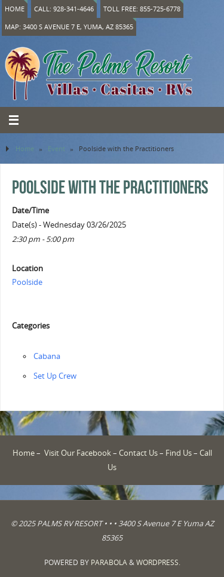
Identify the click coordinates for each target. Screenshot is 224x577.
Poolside (27, 282)
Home (14, 8)
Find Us (178, 453)
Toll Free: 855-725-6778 (141, 8)
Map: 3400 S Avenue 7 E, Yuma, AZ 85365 (69, 26)
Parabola (109, 562)
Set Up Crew (54, 376)
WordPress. (158, 562)
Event (56, 148)
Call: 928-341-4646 (64, 8)
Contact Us (138, 453)
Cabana (46, 356)
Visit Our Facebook (77, 453)
